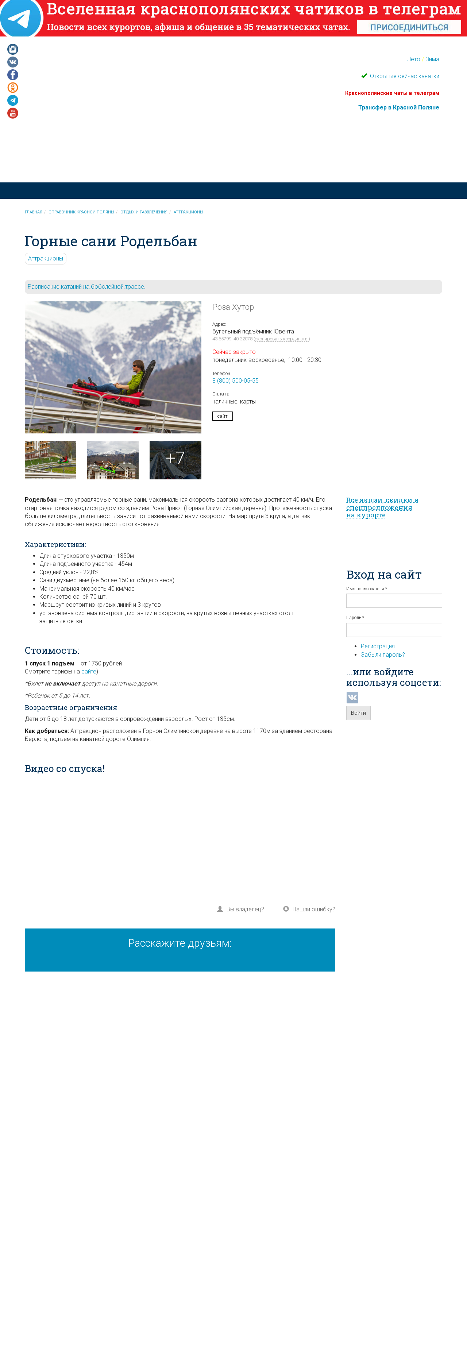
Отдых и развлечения (143, 212)
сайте (88, 671)
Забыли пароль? (383, 654)
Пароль (355, 617)
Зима (432, 59)
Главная (33, 212)
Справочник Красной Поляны (81, 212)
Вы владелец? (245, 909)
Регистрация (378, 646)
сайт (222, 416)
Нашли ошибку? (314, 909)
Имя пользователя (366, 588)
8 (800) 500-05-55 (235, 380)
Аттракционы (188, 212)
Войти (358, 713)
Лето (413, 59)
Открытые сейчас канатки (403, 76)
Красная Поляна (139, 159)
